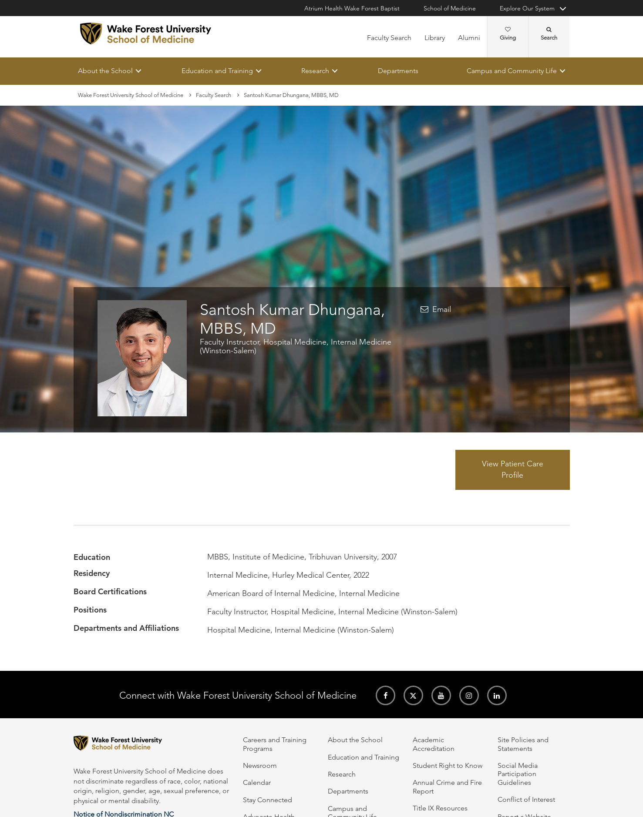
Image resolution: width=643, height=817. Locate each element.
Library (434, 37)
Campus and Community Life (512, 71)
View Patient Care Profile (512, 469)
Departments (397, 71)
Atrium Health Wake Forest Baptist (352, 8)
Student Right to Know (447, 765)
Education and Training (216, 71)
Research (315, 71)
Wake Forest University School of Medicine (130, 95)
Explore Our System (527, 8)
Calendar (257, 782)
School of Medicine (450, 8)
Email (441, 309)
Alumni (469, 37)
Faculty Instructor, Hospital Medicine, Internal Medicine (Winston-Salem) (295, 346)
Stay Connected (267, 800)
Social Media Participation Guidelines (518, 774)
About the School (105, 71)
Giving (508, 34)
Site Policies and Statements (523, 744)
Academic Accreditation (433, 744)
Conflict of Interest (526, 799)
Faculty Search (389, 37)
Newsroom (260, 765)
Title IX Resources (440, 808)
